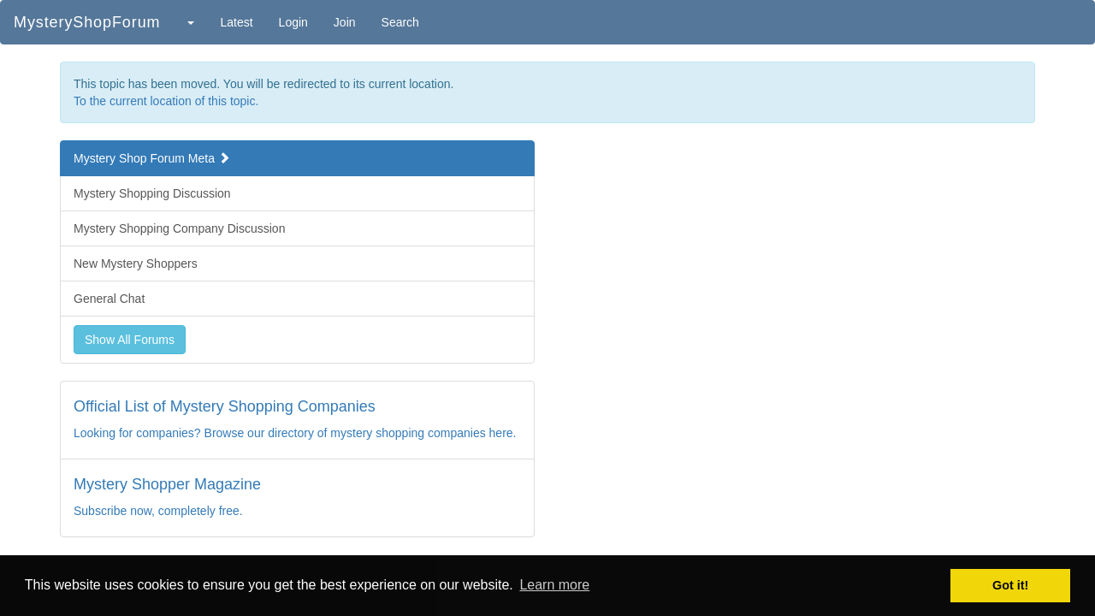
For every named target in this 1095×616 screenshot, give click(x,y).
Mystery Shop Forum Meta (152, 158)
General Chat (109, 298)
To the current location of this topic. (166, 101)
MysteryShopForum (87, 22)
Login (293, 22)
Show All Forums (130, 339)
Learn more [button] (554, 585)
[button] (190, 22)
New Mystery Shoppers (136, 263)
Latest (236, 22)
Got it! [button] (1010, 585)
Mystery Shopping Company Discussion (179, 228)
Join (345, 22)
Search (400, 22)
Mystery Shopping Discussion (152, 193)
